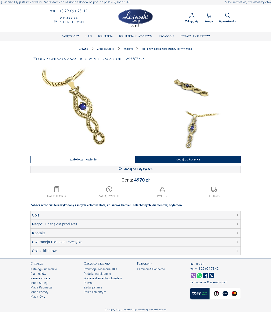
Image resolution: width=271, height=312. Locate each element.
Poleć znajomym (95, 292)
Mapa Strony (39, 283)
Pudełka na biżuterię (97, 274)
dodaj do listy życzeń (136, 169)
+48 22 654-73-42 (68, 11)
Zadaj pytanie (93, 287)
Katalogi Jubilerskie (44, 269)
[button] (109, 192)
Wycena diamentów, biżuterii (103, 278)
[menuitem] (70, 36)
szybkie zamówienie (83, 159)
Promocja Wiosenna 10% (100, 269)
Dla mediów (38, 274)
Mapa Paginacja (41, 287)
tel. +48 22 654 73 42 (204, 268)
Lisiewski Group (129, 309)
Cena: (135, 180)
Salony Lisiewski (69, 22)
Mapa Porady (40, 292)
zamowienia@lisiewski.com (208, 282)
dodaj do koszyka (188, 159)
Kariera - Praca (40, 278)
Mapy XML (38, 296)
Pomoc (88, 283)
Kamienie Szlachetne (151, 269)
